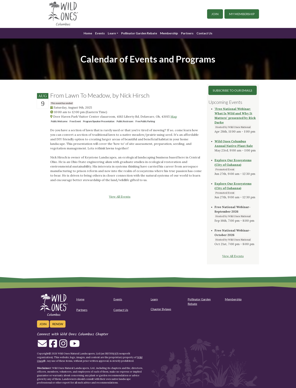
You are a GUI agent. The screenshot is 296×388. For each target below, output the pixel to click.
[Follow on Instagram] (63, 346)
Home (88, 33)
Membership (169, 33)
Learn (112, 33)
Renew (57, 324)
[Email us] (42, 346)
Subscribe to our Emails (232, 90)
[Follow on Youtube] (74, 346)
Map (173, 116)
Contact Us (204, 33)
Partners (187, 33)
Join (215, 14)
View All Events (119, 196)
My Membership (242, 14)
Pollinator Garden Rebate (139, 33)
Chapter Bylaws (161, 309)
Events (100, 33)
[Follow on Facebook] (53, 346)
